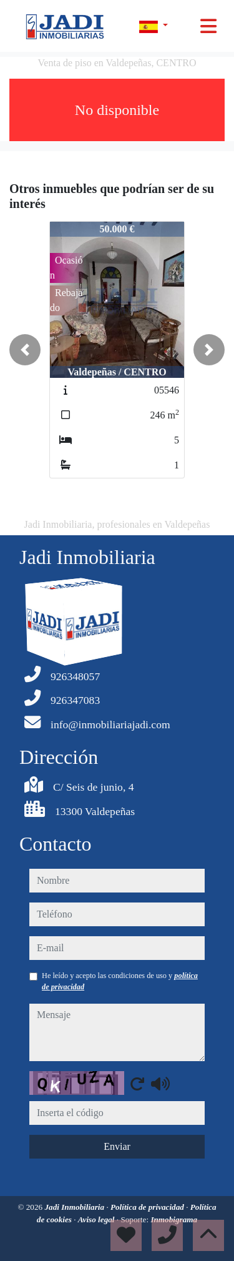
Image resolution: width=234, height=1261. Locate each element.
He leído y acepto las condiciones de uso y (120, 981)
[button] (25, 349)
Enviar (117, 1146)
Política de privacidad (148, 1207)
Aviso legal (97, 1219)
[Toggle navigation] (208, 26)
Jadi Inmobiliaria (75, 1207)
